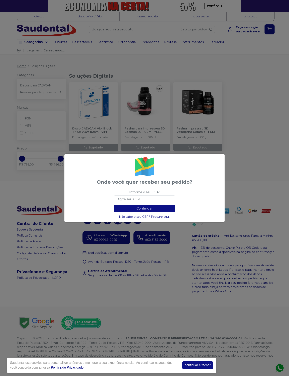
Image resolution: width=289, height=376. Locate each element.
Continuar (144, 208)
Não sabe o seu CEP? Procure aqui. (144, 217)
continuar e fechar (198, 365)
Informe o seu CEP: (144, 192)
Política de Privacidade (67, 367)
